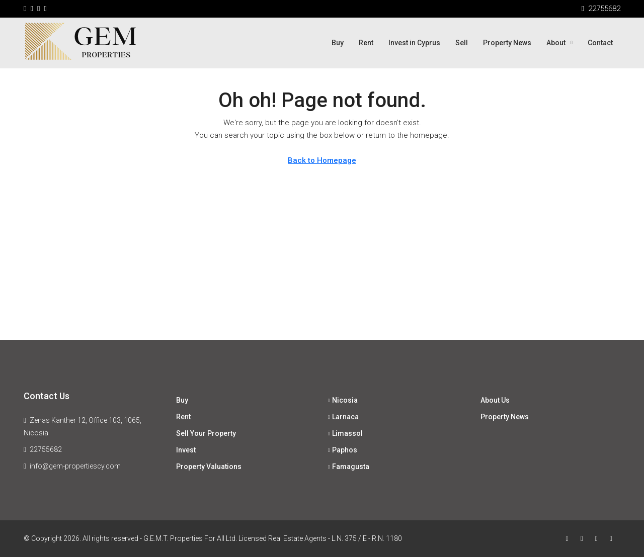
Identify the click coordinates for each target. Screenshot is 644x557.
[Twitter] (584, 538)
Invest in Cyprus (414, 43)
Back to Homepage (322, 160)
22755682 (46, 449)
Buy (338, 43)
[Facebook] (569, 538)
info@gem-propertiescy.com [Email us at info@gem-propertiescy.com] (75, 466)
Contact (600, 43)
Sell (461, 43)
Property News (507, 43)
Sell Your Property (206, 433)
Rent (366, 43)
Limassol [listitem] (345, 433)
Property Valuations (209, 466)
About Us (495, 400)
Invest (186, 450)
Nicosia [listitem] (343, 400)
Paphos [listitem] (342, 450)
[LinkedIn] (613, 538)
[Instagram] (598, 538)
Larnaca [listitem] (343, 417)
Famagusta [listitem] (348, 466)
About (556, 43)
